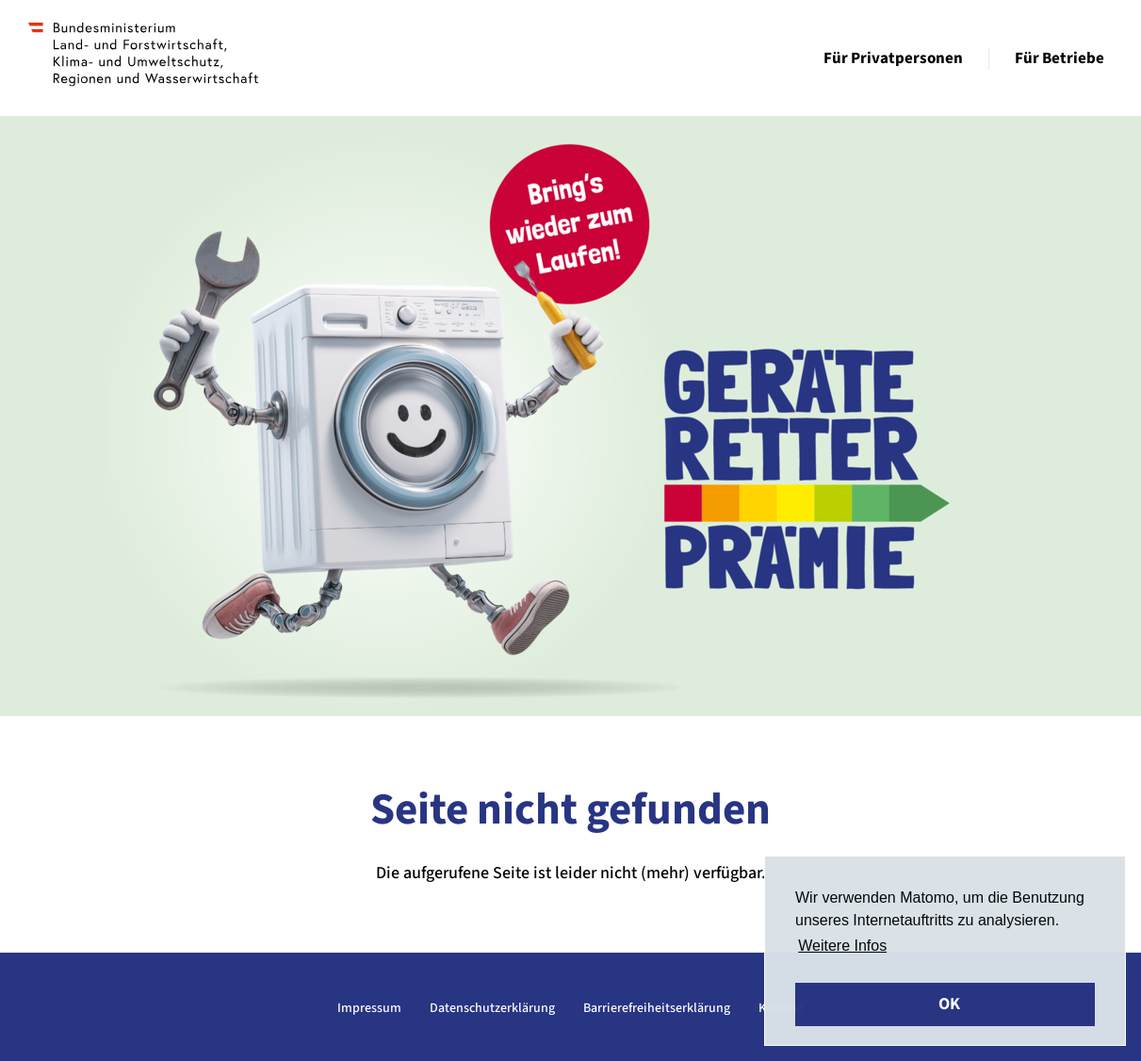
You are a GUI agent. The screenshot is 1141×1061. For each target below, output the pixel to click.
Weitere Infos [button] (842, 946)
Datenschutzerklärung (492, 1008)
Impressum (369, 1008)
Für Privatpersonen (893, 58)
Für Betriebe (1059, 58)
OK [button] (949, 1004)
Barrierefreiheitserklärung (656, 1008)
